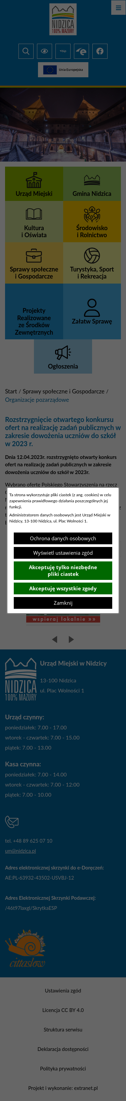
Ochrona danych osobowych (63, 538)
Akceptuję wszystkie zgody (63, 588)
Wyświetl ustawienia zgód (63, 552)
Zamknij (63, 602)
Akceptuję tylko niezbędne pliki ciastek (63, 570)
